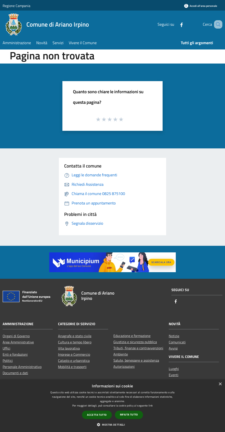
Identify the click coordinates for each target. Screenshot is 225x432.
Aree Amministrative (18, 342)
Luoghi (174, 368)
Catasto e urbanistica (74, 360)
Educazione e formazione (132, 335)
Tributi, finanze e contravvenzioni (138, 348)
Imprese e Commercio (74, 354)
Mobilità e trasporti (72, 366)
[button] (112, 424)
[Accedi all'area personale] (200, 6)
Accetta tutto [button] (97, 415)
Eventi (173, 374)
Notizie (174, 336)
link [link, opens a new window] (151, 405)
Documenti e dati (15, 372)
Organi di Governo (16, 336)
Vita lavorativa (69, 348)
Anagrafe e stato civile (74, 336)
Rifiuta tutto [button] (129, 414)
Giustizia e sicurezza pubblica (135, 342)
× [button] (220, 384)
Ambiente (120, 354)
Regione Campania (16, 5)
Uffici (6, 348)
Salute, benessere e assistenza (136, 360)
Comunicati (177, 342)
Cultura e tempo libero (74, 342)
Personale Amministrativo (22, 366)
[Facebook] (176, 24)
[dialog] (112, 405)
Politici (8, 360)
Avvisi (173, 348)
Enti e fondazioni (15, 354)
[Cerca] (217, 24)
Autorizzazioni (124, 366)
